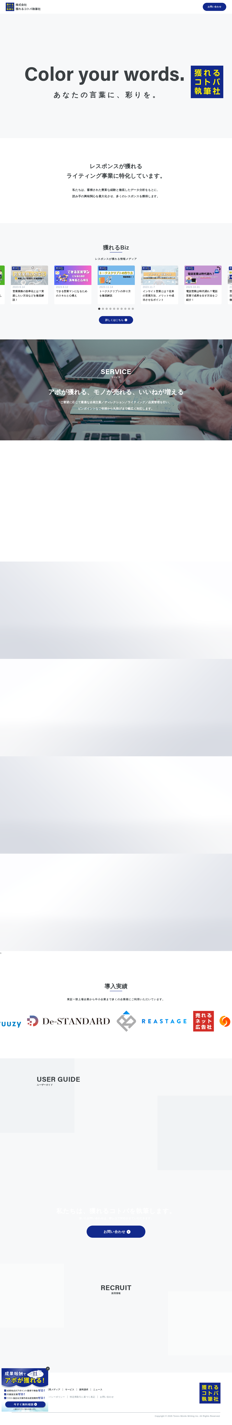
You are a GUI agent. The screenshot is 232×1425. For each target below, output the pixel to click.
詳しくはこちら (116, 320)
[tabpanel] (116, 285)
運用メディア (53, 1389)
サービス (69, 1389)
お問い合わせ (117, 1232)
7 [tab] (121, 308)
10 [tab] (132, 308)
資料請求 (83, 1389)
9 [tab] (129, 308)
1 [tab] (99, 308)
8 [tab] (125, 308)
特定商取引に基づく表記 (82, 1397)
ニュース (97, 1389)
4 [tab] (110, 308)
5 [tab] (114, 308)
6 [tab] (117, 308)
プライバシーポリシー (53, 1397)
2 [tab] (102, 308)
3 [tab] (106, 308)
